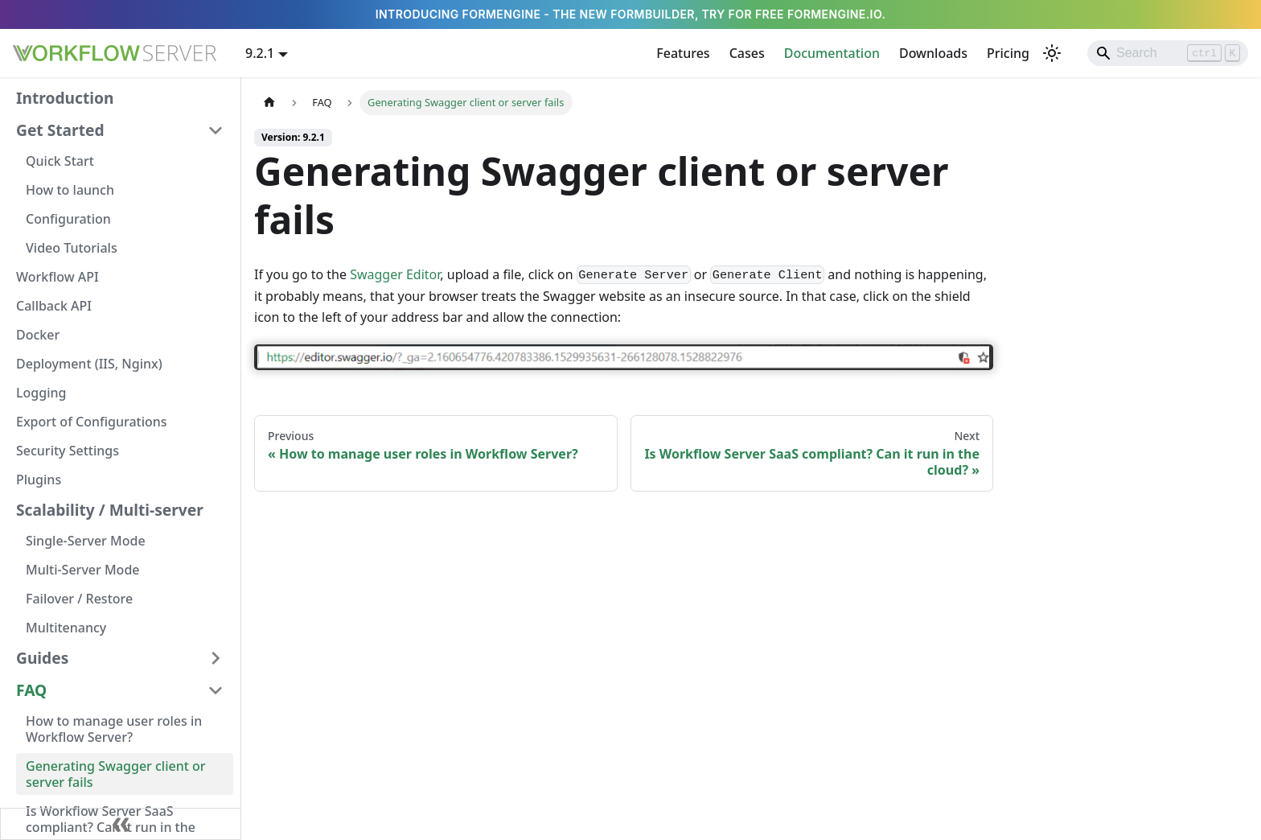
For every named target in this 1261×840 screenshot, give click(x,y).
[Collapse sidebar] (120, 824)
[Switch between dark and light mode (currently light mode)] (1052, 53)
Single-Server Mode (86, 541)
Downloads (933, 53)
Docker (38, 335)
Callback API (54, 306)
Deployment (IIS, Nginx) (89, 364)
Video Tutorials (71, 248)
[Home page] (269, 102)
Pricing (1008, 53)
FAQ (31, 690)
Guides (42, 658)
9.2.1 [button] (259, 53)
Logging (41, 392)
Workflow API (57, 277)
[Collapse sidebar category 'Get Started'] (215, 130)
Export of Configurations (91, 421)
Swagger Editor (395, 274)
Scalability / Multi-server (109, 510)
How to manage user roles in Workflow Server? (114, 729)
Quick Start (60, 161)
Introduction (64, 98)
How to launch (70, 190)
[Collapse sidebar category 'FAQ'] (215, 690)
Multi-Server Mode (83, 570)
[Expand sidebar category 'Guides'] (215, 658)
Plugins (38, 479)
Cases (747, 53)
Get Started (60, 130)
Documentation (832, 53)
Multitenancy (66, 627)
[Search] (1167, 53)
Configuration (68, 219)
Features (682, 53)
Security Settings (67, 450)
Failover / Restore (79, 598)
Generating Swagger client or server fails (116, 774)
